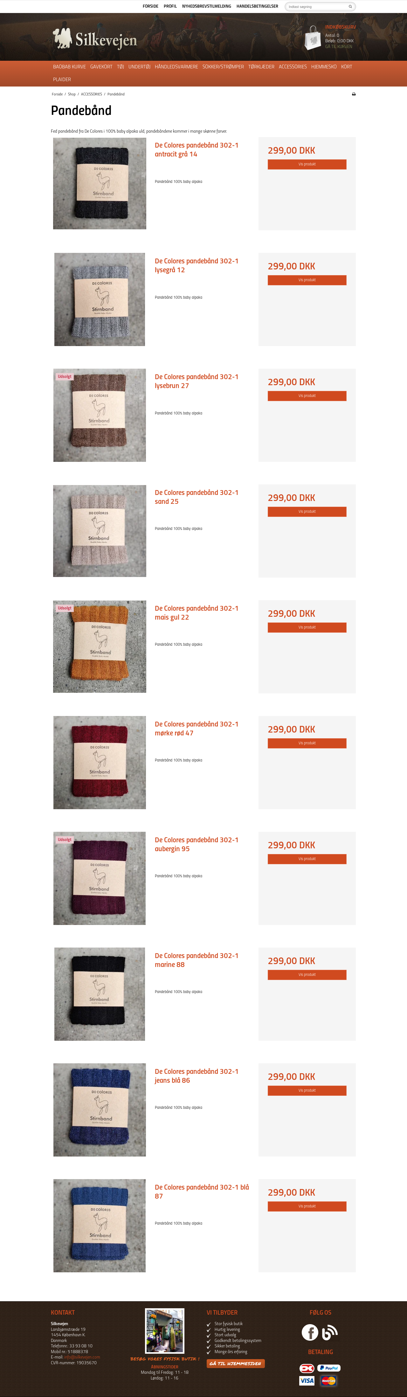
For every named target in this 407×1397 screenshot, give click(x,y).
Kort (346, 67)
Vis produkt (307, 164)
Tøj (120, 67)
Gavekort (101, 67)
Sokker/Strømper (223, 67)
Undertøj (139, 67)
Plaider (62, 79)
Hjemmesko (324, 67)
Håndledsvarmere (176, 67)
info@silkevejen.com (82, 1357)
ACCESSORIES (293, 67)
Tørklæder (261, 67)
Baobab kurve (69, 67)
